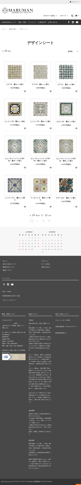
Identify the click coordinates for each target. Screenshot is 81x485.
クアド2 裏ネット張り (40, 84)
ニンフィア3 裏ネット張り (40, 121)
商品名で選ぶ (12, 29)
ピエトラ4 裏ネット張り (66, 121)
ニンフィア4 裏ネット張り (14, 121)
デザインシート (24, 29)
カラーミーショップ (6, 477)
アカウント (75, 2)
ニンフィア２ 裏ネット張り (15, 198)
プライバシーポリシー (9, 296)
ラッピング (32, 22)
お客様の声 (42, 22)
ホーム (4, 29)
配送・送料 (22, 22)
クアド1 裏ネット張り (66, 84)
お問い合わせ (52, 22)
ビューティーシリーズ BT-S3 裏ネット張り (15, 159)
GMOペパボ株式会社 (34, 477)
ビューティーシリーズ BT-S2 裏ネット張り (40, 159)
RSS (3, 290)
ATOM (8, 290)
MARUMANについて (9, 22)
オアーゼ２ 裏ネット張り (66, 197)
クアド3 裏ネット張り (15, 84)
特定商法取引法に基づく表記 (11, 293)
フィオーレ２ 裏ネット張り (40, 198)
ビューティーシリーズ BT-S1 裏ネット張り (66, 159)
